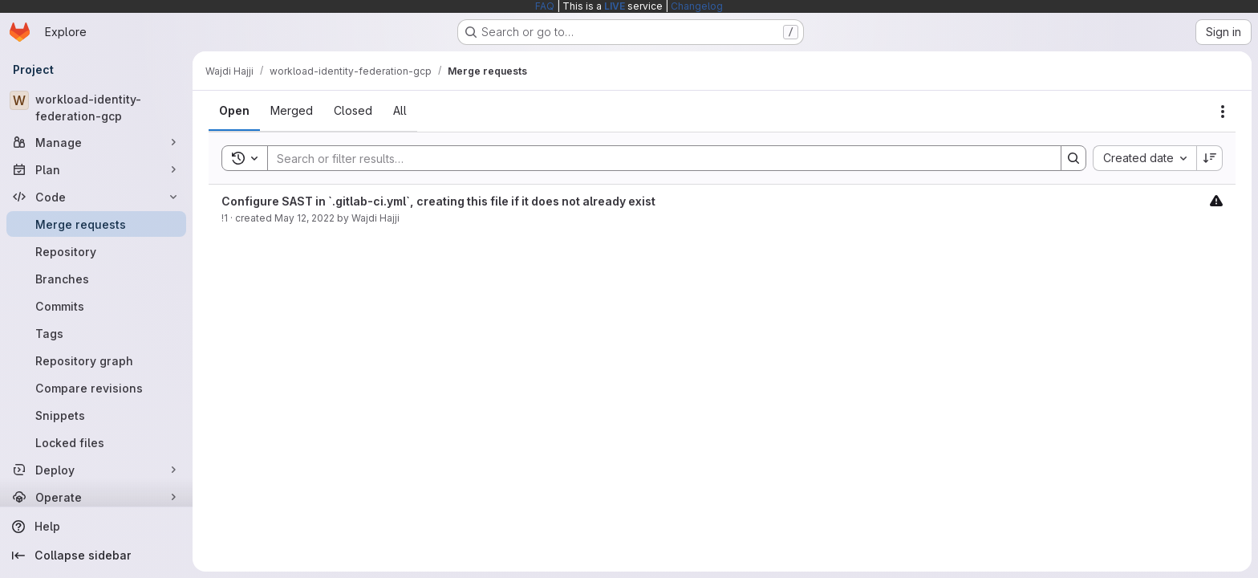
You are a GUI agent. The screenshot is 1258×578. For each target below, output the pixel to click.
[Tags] (96, 333)
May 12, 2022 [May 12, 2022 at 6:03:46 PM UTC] (304, 218)
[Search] (656, 158)
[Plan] (96, 169)
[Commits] (96, 306)
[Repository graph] (96, 360)
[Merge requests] (96, 224)
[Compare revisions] (96, 388)
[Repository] (96, 251)
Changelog (697, 6)
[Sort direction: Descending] (1210, 158)
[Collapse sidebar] (96, 555)
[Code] (96, 197)
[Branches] (96, 278)
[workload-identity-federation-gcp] (96, 108)
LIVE (614, 6)
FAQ (544, 6)
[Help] (96, 526)
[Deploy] (96, 469)
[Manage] (96, 142)
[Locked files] (96, 442)
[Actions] (1223, 111)
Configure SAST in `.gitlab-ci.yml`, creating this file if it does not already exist (438, 201)
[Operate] (96, 497)
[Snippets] (96, 415)
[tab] (234, 111)
